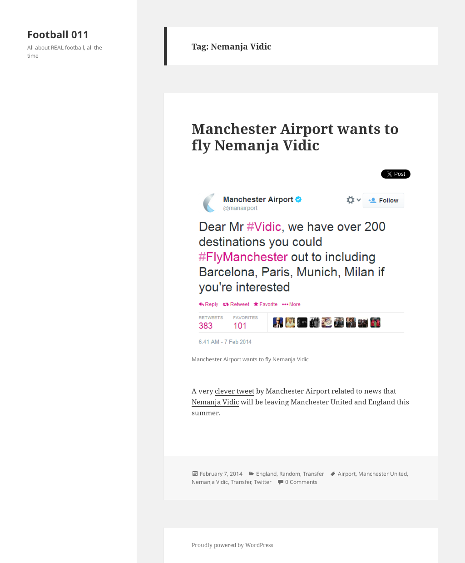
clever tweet (234, 390)
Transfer (313, 474)
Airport (347, 474)
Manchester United (382, 474)
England (266, 474)
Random (289, 474)
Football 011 (58, 34)
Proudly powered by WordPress (232, 545)
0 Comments (301, 482)
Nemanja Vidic (215, 401)
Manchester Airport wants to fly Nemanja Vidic (295, 136)
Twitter (263, 482)
